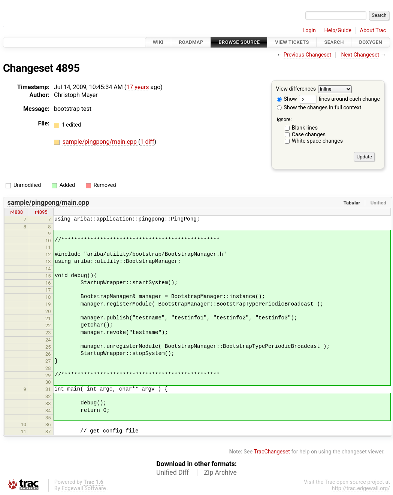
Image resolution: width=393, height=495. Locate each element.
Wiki (158, 42)
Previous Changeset (308, 55)
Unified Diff (172, 472)
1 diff (147, 141)
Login (309, 30)
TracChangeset (272, 452)
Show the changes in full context (319, 107)
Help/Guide (337, 30)
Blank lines (305, 128)
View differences (296, 89)
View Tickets (292, 42)
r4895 (41, 212)
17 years (137, 87)
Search (334, 42)
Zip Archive (220, 472)
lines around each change (339, 99)
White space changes (317, 141)
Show (287, 99)
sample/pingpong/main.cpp (100, 141)
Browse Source (239, 42)
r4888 (16, 212)
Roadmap (191, 42)
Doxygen (370, 42)
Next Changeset (360, 55)
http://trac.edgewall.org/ (361, 488)
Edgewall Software (83, 488)
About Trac (373, 30)
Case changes (309, 134)
